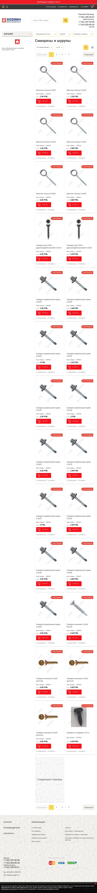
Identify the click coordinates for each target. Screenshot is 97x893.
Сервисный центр (39, 834)
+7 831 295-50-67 (86, 17)
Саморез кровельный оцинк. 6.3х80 (48, 625)
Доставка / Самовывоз (74, 831)
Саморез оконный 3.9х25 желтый (47, 734)
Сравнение (73, 7)
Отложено (62, 7)
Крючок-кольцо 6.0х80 (76, 194)
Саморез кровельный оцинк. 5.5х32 (79, 409)
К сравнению (41, 106)
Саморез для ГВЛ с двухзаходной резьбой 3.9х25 (79, 246)
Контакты (9, 833)
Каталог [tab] (17, 34)
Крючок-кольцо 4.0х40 (46, 142)
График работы (11, 875)
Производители (12, 828)
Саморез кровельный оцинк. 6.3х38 (48, 571)
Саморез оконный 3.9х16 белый (77, 625)
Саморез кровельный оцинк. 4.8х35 (79, 300)
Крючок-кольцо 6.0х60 (46, 194)
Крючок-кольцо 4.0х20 (76, 90)
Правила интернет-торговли (76, 834)
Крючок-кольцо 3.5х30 (46, 90)
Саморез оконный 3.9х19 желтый (77, 680)
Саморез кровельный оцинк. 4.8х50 (48, 355)
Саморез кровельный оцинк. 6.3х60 (79, 571)
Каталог (8, 822)
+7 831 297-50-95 (86, 22)
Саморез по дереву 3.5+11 (78, 733)
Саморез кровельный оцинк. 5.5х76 (79, 463)
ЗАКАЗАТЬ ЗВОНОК (12, 872)
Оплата (68, 828)
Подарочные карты (39, 838)
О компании (36, 828)
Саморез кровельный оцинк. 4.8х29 (48, 300)
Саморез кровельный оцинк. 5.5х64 (48, 463)
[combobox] (46, 34)
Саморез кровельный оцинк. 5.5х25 (48, 409)
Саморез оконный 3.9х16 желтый (47, 680)
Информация (38, 822)
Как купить (36, 841)
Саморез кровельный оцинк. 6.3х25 (48, 517)
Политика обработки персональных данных (79, 839)
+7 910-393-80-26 (86, 24)
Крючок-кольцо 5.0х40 (76, 142)
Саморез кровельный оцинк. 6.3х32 (79, 517)
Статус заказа (51, 7)
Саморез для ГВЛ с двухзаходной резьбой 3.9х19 (48, 246)
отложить (51, 106)
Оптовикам (36, 831)
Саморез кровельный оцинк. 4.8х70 (79, 355)
